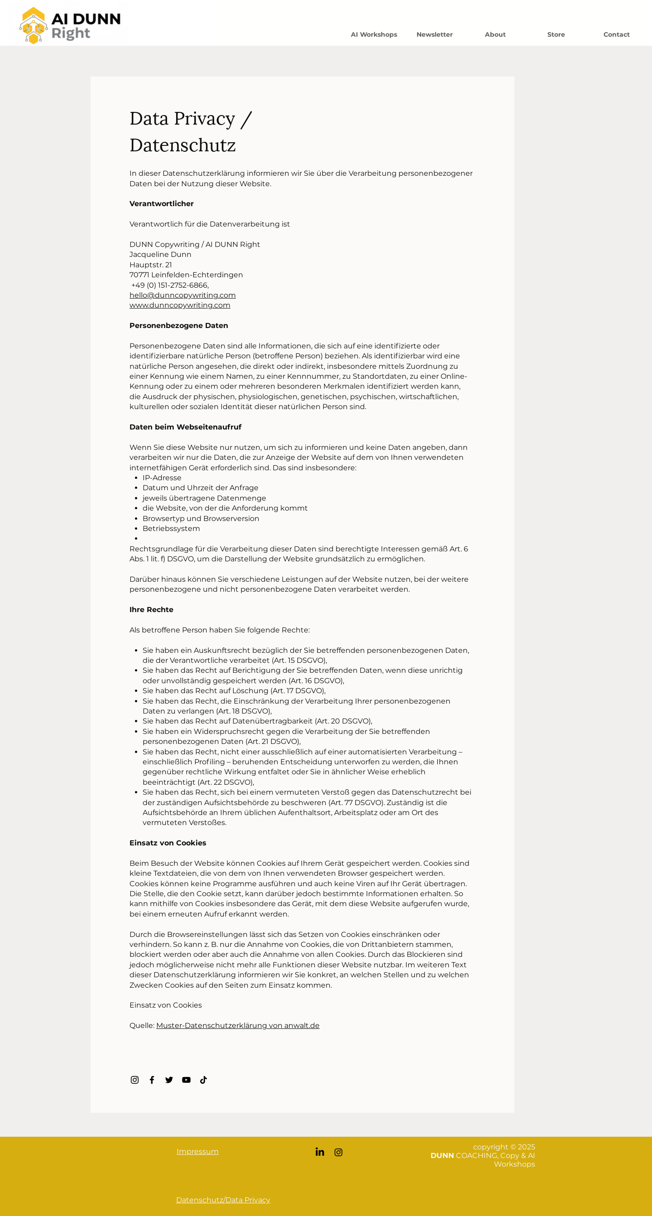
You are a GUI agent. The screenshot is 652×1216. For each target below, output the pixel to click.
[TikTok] (203, 1080)
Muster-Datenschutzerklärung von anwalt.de (238, 1025)
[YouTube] (186, 1080)
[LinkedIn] (320, 1152)
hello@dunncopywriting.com (182, 295)
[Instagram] (134, 1080)
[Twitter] (169, 1080)
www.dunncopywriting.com (179, 305)
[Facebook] (152, 1080)
